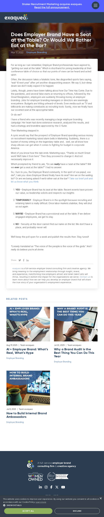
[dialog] (52, 506)
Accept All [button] (28, 511)
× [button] (100, 498)
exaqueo (16, 269)
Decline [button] (77, 511)
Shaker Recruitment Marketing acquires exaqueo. (52, 6)
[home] (16, 18)
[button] (95, 5)
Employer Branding (36, 53)
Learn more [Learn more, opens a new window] (41, 502)
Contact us (85, 277)
